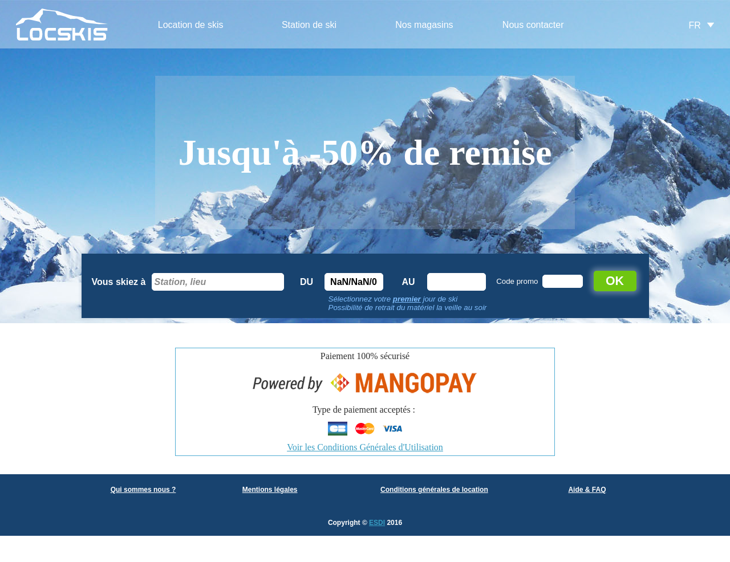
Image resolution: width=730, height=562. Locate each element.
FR (695, 25)
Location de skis (191, 25)
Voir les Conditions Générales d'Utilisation (365, 447)
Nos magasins (424, 25)
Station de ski (309, 25)
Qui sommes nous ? (143, 490)
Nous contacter (533, 25)
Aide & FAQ (587, 490)
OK (615, 281)
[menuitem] (190, 25)
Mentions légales (270, 490)
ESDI (377, 523)
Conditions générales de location (434, 490)
